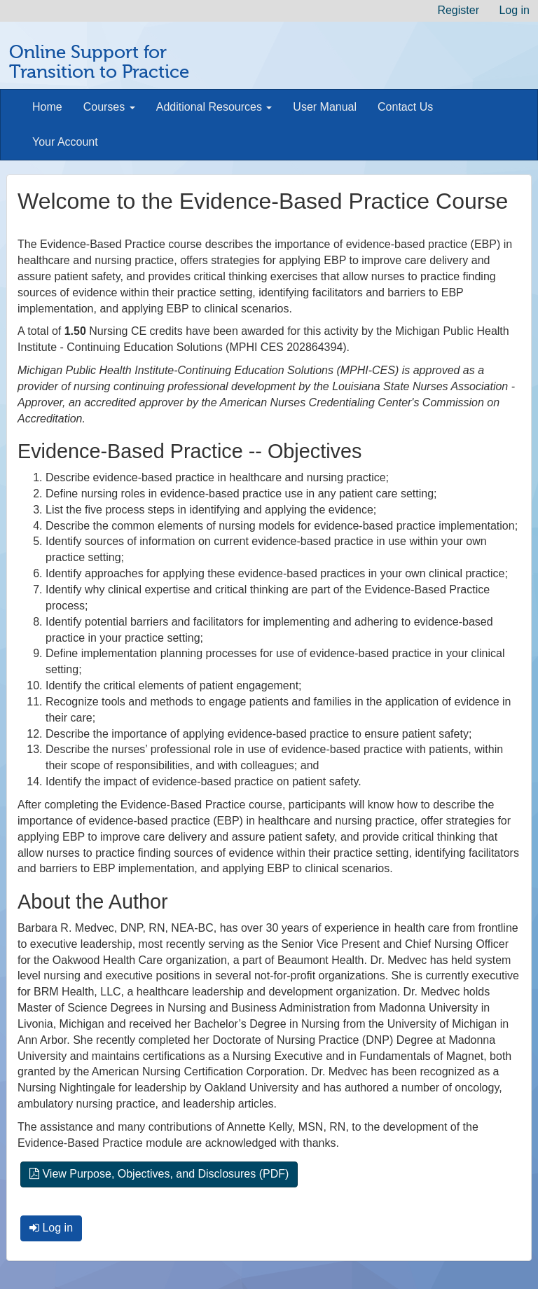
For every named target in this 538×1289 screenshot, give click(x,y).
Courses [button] (109, 107)
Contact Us (405, 107)
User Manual (325, 107)
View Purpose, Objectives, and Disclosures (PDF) (159, 1174)
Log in (514, 10)
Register (458, 10)
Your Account (65, 142)
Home (47, 107)
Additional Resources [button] (214, 107)
